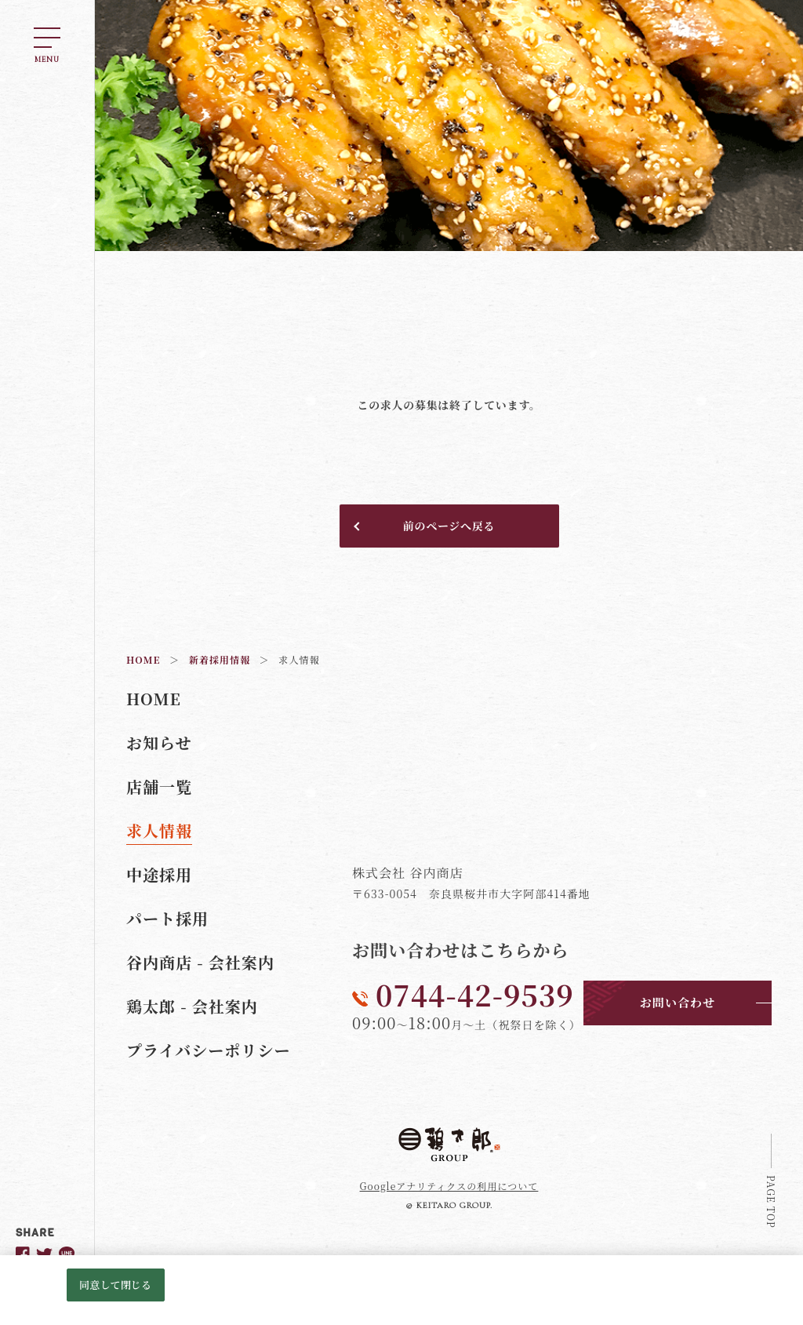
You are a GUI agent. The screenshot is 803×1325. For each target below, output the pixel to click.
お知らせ (159, 742)
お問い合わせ (677, 1002)
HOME (153, 698)
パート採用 (167, 918)
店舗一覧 (159, 786)
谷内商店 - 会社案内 (200, 962)
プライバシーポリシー (208, 1050)
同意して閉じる (115, 1284)
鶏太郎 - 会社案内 (192, 1006)
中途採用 (159, 874)
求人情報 (159, 830)
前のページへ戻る (449, 525)
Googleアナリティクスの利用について (449, 1185)
